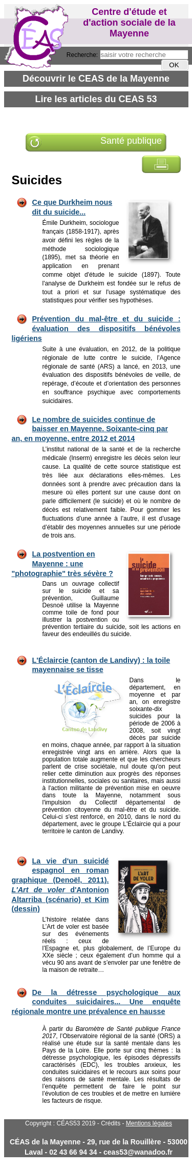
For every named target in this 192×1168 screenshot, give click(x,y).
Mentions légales (149, 1123)
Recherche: (83, 55)
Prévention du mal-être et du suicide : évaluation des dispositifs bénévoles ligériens (96, 328)
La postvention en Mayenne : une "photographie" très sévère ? (62, 563)
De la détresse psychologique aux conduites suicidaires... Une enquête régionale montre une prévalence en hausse (96, 1002)
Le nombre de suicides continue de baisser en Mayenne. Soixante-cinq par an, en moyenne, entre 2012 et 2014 (90, 429)
